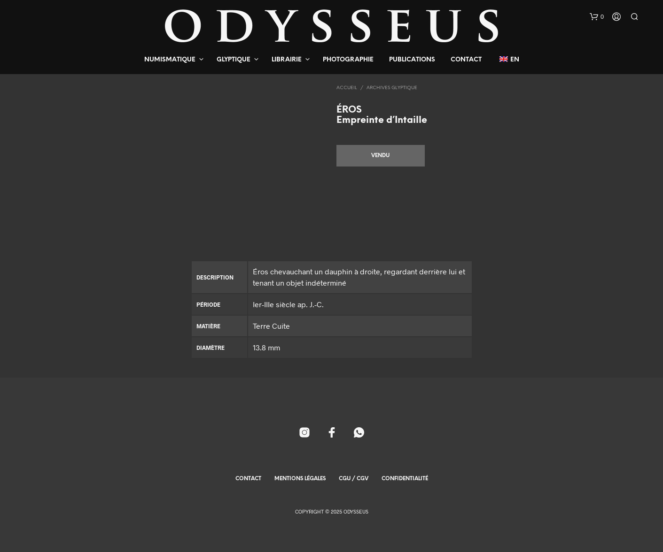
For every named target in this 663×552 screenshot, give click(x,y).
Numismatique (169, 60)
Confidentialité (405, 479)
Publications (412, 60)
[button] (597, 17)
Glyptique (233, 60)
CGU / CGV (353, 479)
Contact (466, 60)
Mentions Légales (300, 479)
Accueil (346, 88)
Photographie (348, 60)
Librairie (287, 60)
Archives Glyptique (392, 88)
